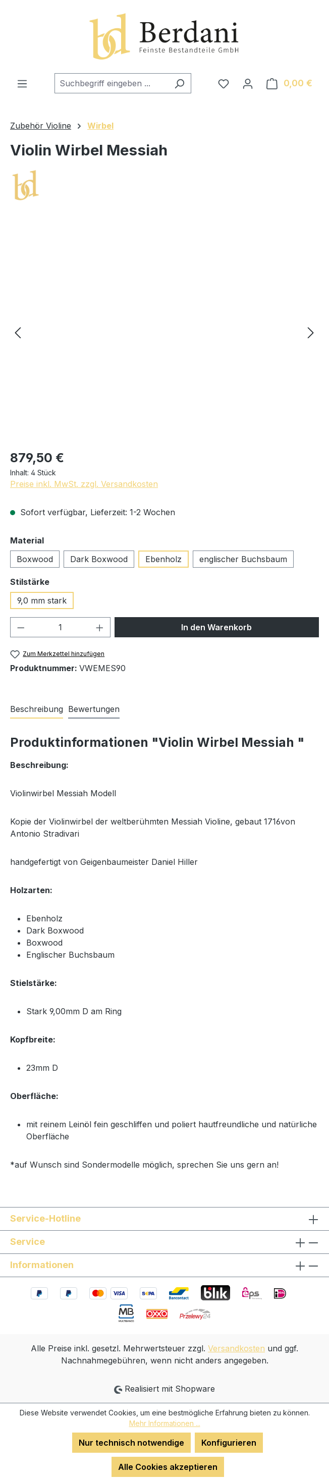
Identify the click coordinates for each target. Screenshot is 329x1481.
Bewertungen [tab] (94, 709)
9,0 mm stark (42, 600)
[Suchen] (179, 83)
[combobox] (111, 83)
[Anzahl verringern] (20, 627)
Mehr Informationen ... (164, 1423)
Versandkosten (236, 1348)
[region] (164, 332)
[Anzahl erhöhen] (100, 627)
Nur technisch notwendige (131, 1443)
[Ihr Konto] (248, 83)
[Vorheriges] (17, 331)
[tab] (36, 709)
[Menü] (22, 83)
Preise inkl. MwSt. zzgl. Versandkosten (84, 484)
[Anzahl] (60, 627)
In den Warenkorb (216, 627)
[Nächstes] (310, 331)
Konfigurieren (228, 1443)
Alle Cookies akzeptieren (167, 1467)
